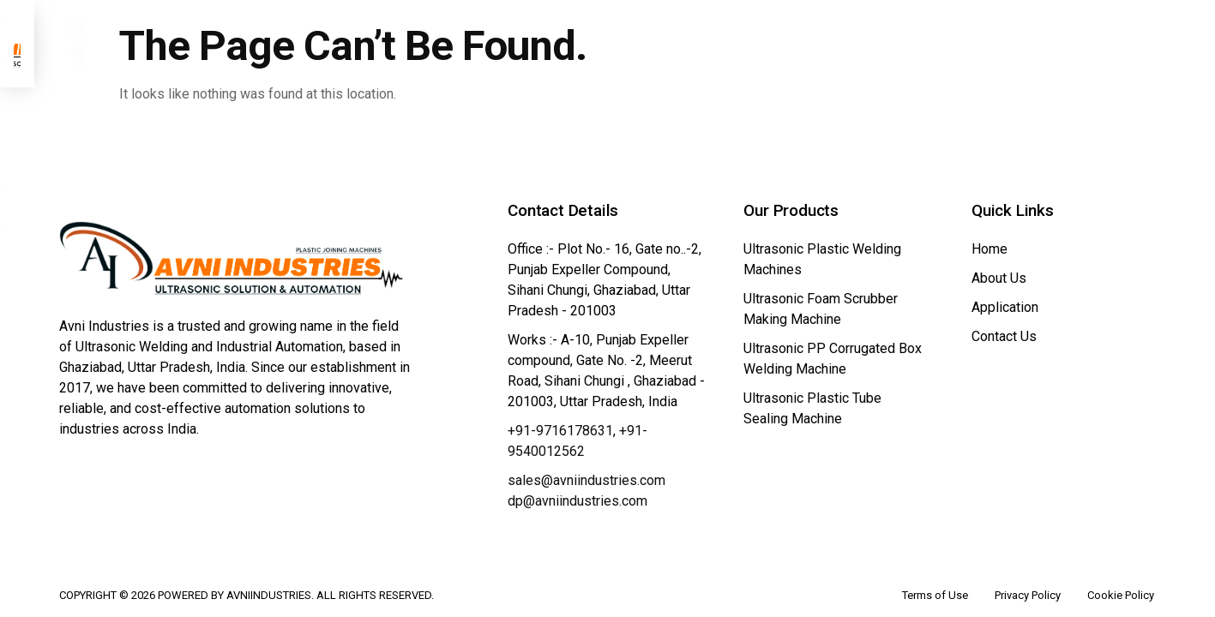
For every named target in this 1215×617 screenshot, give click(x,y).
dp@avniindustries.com (577, 475)
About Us (556, 42)
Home (463, 42)
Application (813, 42)
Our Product (678, 42)
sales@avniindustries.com (586, 454)
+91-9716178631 (560, 405)
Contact (922, 42)
